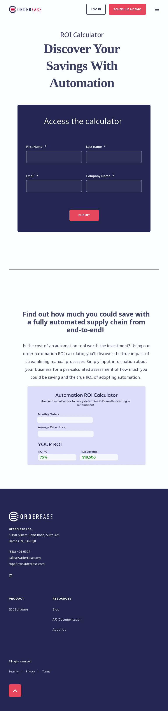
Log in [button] (96, 9)
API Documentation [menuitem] (67, 619)
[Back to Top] (15, 690)
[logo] (30, 516)
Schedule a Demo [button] (127, 9)
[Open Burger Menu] (157, 9)
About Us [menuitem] (59, 629)
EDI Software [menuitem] (18, 609)
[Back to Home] (25, 9)
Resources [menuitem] (61, 598)
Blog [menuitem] (55, 609)
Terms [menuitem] (46, 671)
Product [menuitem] (16, 598)
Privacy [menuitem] (30, 671)
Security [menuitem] (14, 671)
